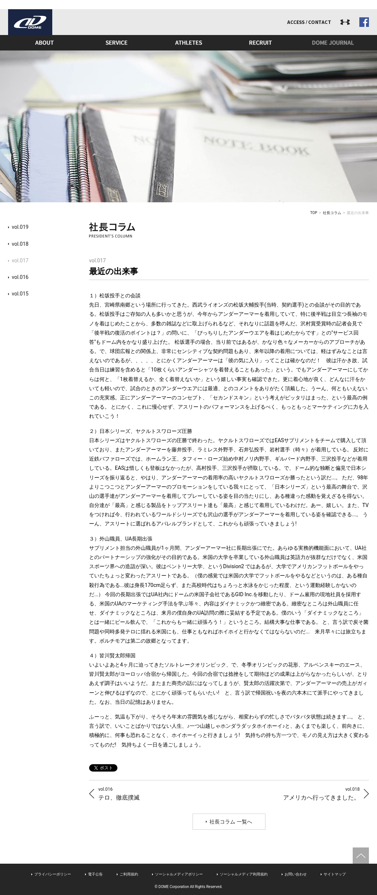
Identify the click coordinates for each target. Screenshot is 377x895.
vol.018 (20, 244)
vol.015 (20, 294)
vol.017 (20, 260)
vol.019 (20, 227)
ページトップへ (361, 855)
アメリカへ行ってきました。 (321, 793)
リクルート (261, 42)
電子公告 (95, 874)
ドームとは (44, 42)
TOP (313, 213)
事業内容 (116, 42)
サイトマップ (335, 874)
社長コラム (332, 213)
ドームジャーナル (333, 42)
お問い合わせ (296, 874)
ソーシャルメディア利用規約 (244, 874)
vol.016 (20, 277)
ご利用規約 (129, 874)
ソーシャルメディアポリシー (179, 874)
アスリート (188, 42)
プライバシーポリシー (52, 874)
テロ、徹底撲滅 (119, 793)
